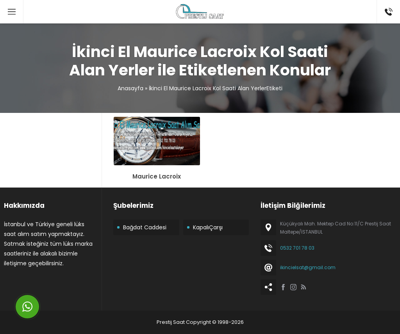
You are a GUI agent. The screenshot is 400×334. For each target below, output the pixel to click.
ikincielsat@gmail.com (308, 267)
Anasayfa (130, 88)
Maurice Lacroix (156, 176)
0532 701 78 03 (297, 248)
